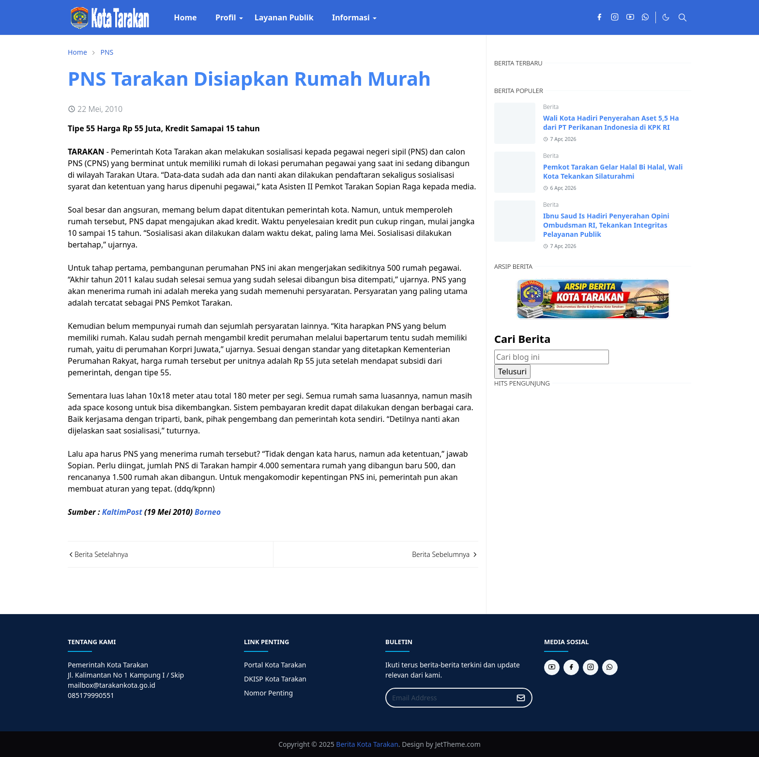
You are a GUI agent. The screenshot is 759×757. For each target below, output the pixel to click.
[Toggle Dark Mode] (666, 17)
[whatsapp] (645, 17)
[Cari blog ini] (551, 357)
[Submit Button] (520, 698)
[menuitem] (185, 17)
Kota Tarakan (377, 744)
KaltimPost (122, 512)
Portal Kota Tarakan (275, 664)
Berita (551, 107)
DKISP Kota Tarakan (275, 678)
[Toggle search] (682, 17)
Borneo (208, 512)
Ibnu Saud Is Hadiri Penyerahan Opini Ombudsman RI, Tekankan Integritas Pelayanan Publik (606, 225)
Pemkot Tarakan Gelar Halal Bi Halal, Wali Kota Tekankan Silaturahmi (613, 171)
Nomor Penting (268, 692)
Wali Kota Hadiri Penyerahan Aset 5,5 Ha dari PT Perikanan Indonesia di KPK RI (611, 122)
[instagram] (614, 17)
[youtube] (630, 17)
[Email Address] (448, 698)
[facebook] (599, 17)
